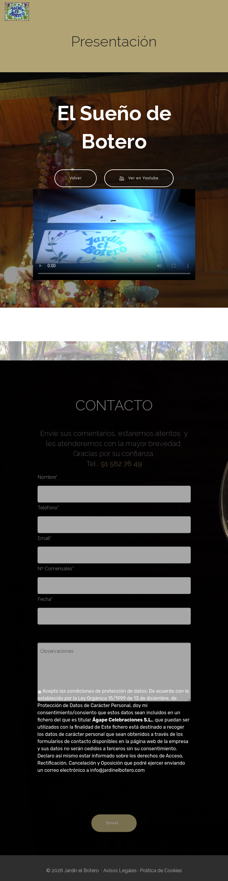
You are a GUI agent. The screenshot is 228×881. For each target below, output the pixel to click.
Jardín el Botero (53, 11)
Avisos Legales (120, 874)
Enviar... (114, 831)
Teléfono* (48, 511)
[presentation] (83, 790)
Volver (75, 178)
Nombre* (47, 480)
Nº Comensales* (56, 572)
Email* (44, 541)
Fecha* (45, 602)
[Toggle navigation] (218, 10)
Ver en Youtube (139, 178)
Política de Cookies (161, 874)
